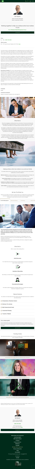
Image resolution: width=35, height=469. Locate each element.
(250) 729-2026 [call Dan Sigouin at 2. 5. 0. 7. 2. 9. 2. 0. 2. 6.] (17, 423)
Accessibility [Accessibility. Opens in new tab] (17, 452)
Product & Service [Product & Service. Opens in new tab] (17, 442)
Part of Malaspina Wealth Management (17, 29)
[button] (9, 301)
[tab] (5, 200)
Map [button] (22, 427)
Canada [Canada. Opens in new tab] (17, 457)
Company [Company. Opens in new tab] (17, 440)
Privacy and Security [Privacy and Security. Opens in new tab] (17, 448)
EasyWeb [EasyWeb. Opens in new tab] (17, 445)
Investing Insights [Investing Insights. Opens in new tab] (17, 437)
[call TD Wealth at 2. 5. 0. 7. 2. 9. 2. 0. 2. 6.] (27, 1)
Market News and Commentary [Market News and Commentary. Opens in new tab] (17, 435)
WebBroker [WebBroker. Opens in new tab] (17, 443)
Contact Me (17, 32)
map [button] (19, 44)
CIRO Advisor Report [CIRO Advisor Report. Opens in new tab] (17, 438)
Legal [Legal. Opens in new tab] (17, 450)
